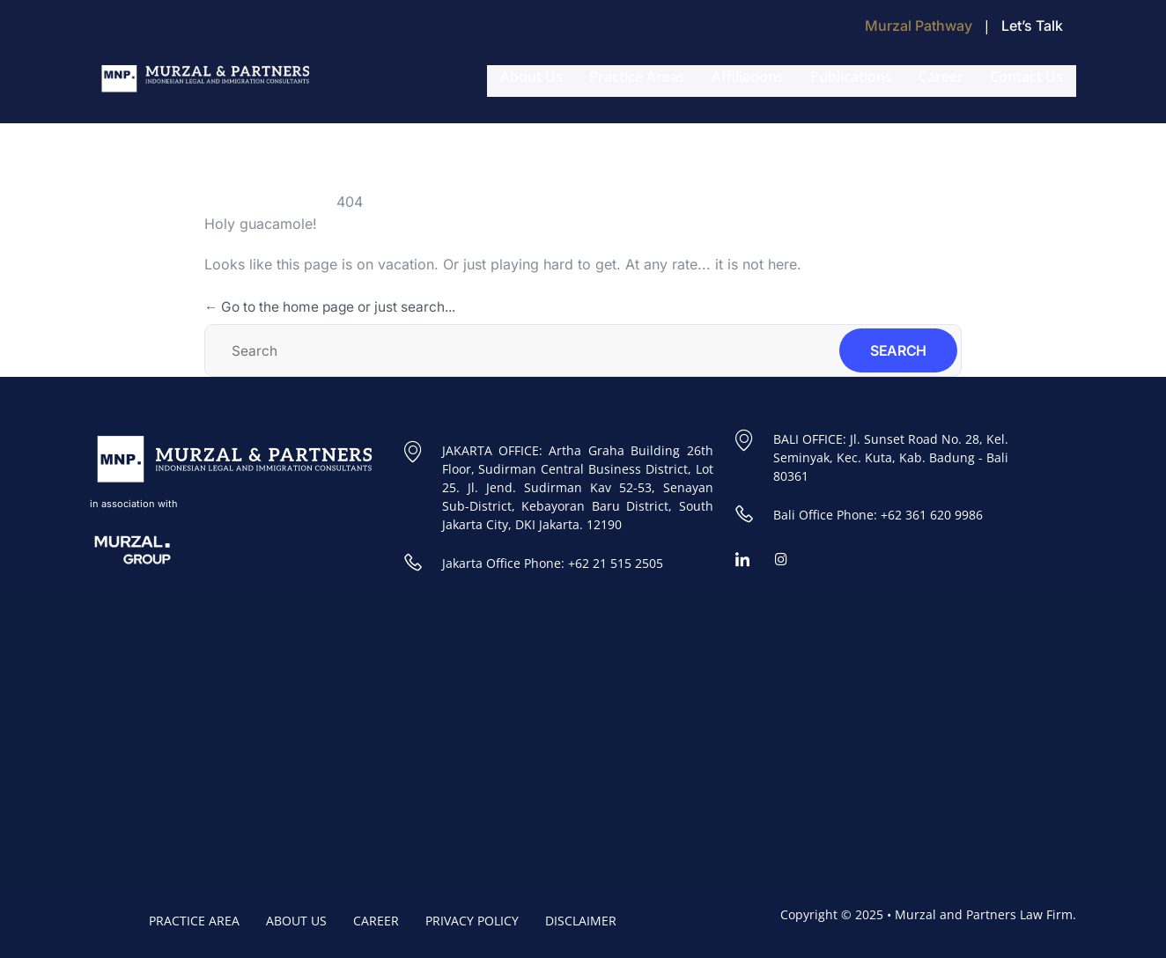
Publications (851, 76)
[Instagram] (788, 560)
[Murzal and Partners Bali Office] (834, 743)
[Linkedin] (748, 560)
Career (941, 76)
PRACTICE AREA (194, 920)
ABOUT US (296, 920)
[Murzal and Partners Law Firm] (332, 743)
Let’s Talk (1032, 25)
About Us (531, 76)
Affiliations (748, 76)
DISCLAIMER (580, 920)
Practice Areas (637, 76)
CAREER (376, 920)
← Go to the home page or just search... (337, 306)
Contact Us (1026, 76)
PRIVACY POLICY (472, 920)
